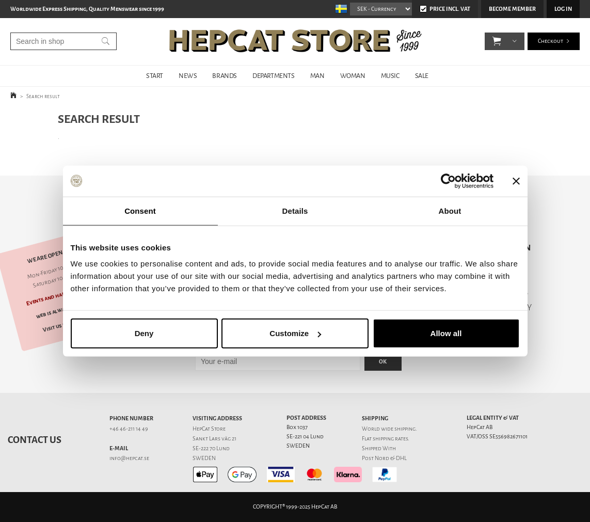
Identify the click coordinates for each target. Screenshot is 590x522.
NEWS (188, 75)
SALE (421, 75)
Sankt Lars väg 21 (214, 438)
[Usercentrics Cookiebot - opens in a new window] (448, 180)
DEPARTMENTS (273, 75)
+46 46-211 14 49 (128, 429)
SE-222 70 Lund (211, 448)
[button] (496, 41)
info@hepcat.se (129, 458)
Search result (43, 96)
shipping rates (390, 438)
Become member (512, 9)
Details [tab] (295, 210)
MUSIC (390, 75)
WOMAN (352, 75)
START (154, 75)
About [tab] (450, 210)
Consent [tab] (140, 210)
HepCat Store (209, 429)
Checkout (550, 41)
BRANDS (224, 75)
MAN (317, 75)
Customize (295, 333)
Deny (144, 333)
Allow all (446, 333)
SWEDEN (204, 458)
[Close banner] (516, 180)
